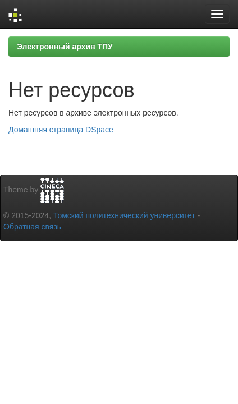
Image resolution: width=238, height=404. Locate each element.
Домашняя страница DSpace (60, 129)
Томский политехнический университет (124, 215)
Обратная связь (32, 226)
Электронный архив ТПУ (65, 46)
